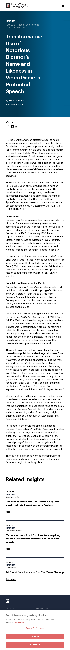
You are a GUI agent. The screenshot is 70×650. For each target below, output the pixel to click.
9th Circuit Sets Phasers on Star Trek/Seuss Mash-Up (35, 572)
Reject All (34, 636)
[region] (35, 630)
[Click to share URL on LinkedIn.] (16, 126)
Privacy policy (41, 609)
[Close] (65, 615)
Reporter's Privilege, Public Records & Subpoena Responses (23, 26)
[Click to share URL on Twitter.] (9, 126)
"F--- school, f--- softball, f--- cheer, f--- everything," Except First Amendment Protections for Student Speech (33, 538)
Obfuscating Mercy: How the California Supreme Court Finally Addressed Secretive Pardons (32, 503)
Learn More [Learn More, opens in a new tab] (19, 622)
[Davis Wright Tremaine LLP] (17, 5)
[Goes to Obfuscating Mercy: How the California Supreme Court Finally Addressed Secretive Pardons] (11, 512)
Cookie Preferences (35, 628)
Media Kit (10, 609)
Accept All (35, 644)
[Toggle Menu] (63, 5)
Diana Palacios (16, 101)
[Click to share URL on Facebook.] (12, 126)
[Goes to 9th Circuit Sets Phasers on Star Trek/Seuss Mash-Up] (11, 579)
